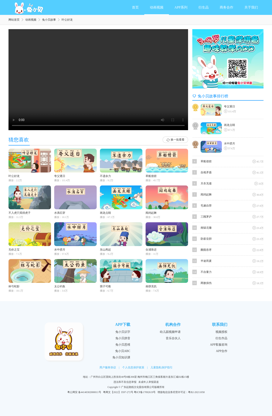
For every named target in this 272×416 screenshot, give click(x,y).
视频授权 (221, 331)
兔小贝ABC (122, 351)
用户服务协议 (107, 367)
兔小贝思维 (122, 344)
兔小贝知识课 (121, 357)
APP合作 (221, 351)
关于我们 (251, 7)
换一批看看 (175, 140)
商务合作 (226, 7)
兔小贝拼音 (122, 338)
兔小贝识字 (122, 331)
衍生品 (203, 7)
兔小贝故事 (49, 19)
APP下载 (122, 324)
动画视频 (156, 7)
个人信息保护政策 (133, 367)
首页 (135, 7)
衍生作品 (221, 338)
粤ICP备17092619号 (145, 392)
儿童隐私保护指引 (161, 367)
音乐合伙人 (173, 338)
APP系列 (180, 7)
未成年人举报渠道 (148, 381)
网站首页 (14, 19)
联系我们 (219, 324)
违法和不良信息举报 (124, 381)
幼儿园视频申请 (170, 331)
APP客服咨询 (218, 344)
